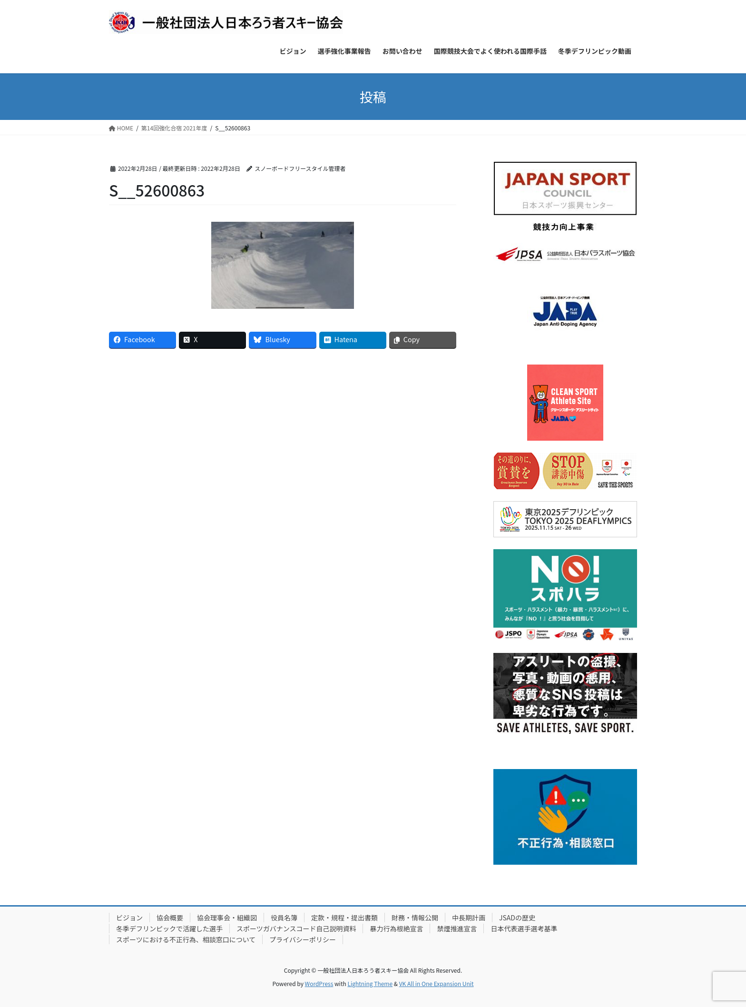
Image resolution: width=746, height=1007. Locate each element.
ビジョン (129, 917)
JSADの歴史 (517, 917)
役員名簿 (284, 917)
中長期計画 (468, 917)
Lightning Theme (370, 983)
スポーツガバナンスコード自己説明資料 (296, 928)
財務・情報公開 (415, 917)
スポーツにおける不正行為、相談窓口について (185, 939)
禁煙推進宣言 (457, 928)
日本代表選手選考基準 (524, 928)
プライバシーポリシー (302, 939)
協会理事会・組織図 (227, 917)
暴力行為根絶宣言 (396, 928)
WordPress (319, 983)
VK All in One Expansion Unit (436, 983)
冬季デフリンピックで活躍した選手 (169, 928)
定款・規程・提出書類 (344, 917)
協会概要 (170, 917)
